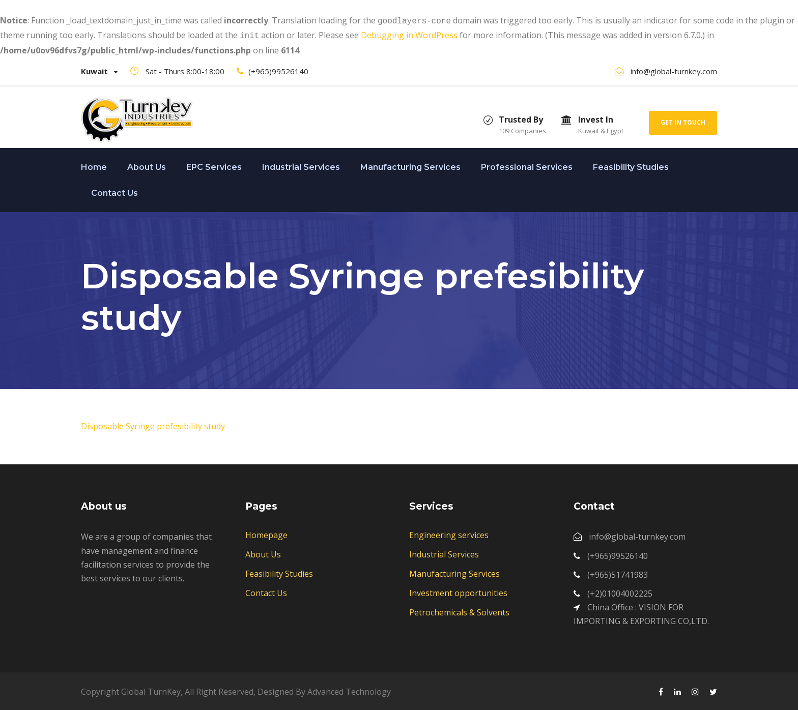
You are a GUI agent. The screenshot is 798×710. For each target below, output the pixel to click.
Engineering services (449, 533)
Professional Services (527, 165)
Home (94, 165)
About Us (146, 165)
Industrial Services (301, 165)
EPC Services (214, 165)
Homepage (266, 533)
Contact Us (114, 191)
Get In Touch (683, 120)
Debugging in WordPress (409, 34)
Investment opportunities (458, 591)
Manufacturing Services (410, 165)
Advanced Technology (349, 689)
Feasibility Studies (631, 165)
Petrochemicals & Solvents (459, 610)
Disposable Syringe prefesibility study (153, 424)
